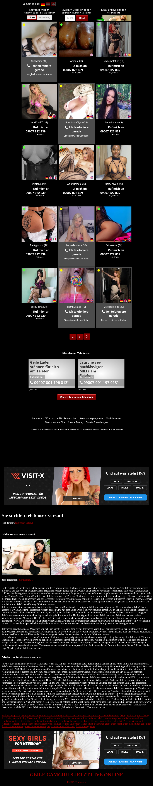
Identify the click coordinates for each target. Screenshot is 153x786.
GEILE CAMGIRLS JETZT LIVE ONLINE (76, 774)
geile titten (146, 723)
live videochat (115, 721)
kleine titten (134, 723)
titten (90, 723)
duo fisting (7, 718)
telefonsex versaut (24, 522)
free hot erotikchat (89, 721)
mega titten (52, 726)
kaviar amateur (75, 718)
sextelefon (99, 718)
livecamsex (54, 718)
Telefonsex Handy (78, 723)
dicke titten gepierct (85, 726)
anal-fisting (132, 715)
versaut (115, 715)
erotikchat (126, 718)
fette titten (41, 726)
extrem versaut (87, 715)
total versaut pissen (11, 715)
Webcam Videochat (131, 721)
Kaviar (64, 718)
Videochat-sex (35, 723)
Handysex (47, 723)
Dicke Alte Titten (66, 726)
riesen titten (122, 723)
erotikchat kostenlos (69, 721)
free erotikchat (35, 721)
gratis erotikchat (20, 721)
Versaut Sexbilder (103, 715)
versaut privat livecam (50, 715)
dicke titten (98, 723)
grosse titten (30, 726)
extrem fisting (19, 718)
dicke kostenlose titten (12, 726)
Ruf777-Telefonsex (76, 782)
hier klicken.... (26, 579)
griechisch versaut (70, 715)
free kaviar (88, 718)
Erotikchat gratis (51, 721)
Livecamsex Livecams (38, 718)
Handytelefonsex (61, 723)
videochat (103, 721)
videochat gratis (19, 723)
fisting (123, 715)
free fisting (143, 715)
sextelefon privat (113, 718)
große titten (110, 723)
